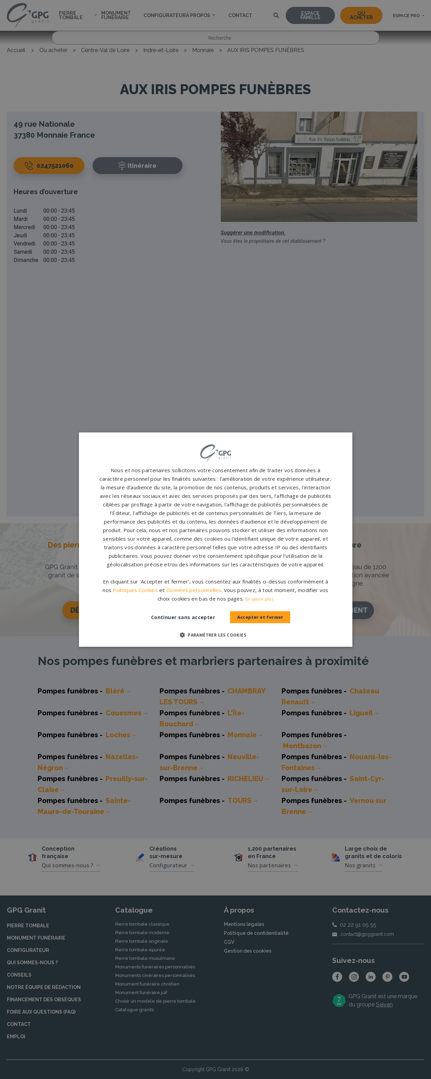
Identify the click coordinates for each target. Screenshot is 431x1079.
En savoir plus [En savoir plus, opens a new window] (259, 599)
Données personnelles (193, 590)
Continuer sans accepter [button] (176, 617)
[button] (215, 634)
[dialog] (215, 539)
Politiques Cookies (135, 590)
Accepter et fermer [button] (260, 617)
